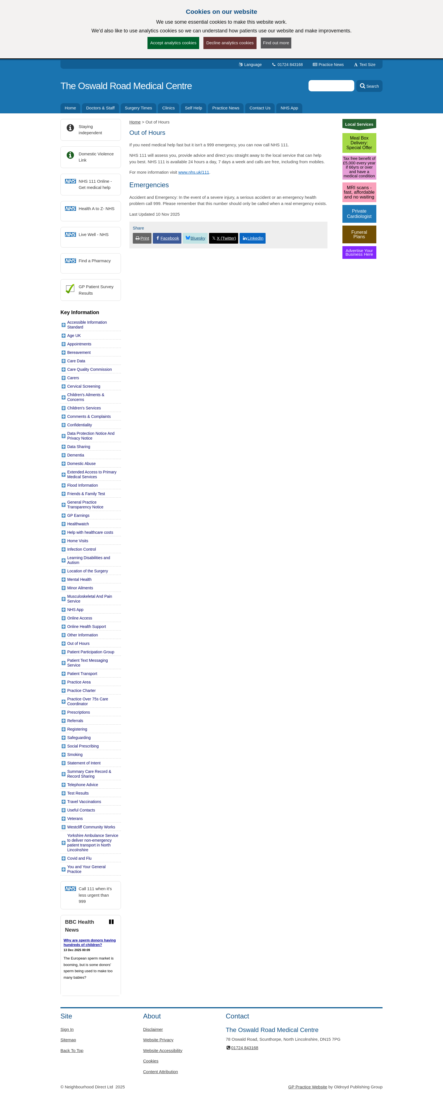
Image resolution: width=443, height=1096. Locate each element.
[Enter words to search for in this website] (331, 85)
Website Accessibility (163, 1050)
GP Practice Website (307, 1086)
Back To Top (71, 1050)
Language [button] (250, 64)
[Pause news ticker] (111, 922)
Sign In (67, 1029)
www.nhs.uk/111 (193, 172)
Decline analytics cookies (230, 42)
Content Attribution (160, 1071)
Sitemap (68, 1039)
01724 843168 (287, 64)
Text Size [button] (364, 64)
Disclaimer (153, 1029)
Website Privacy (158, 1039)
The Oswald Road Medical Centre (126, 86)
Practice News (328, 64)
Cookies (150, 1060)
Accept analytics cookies (173, 42)
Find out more (276, 42)
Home (135, 122)
